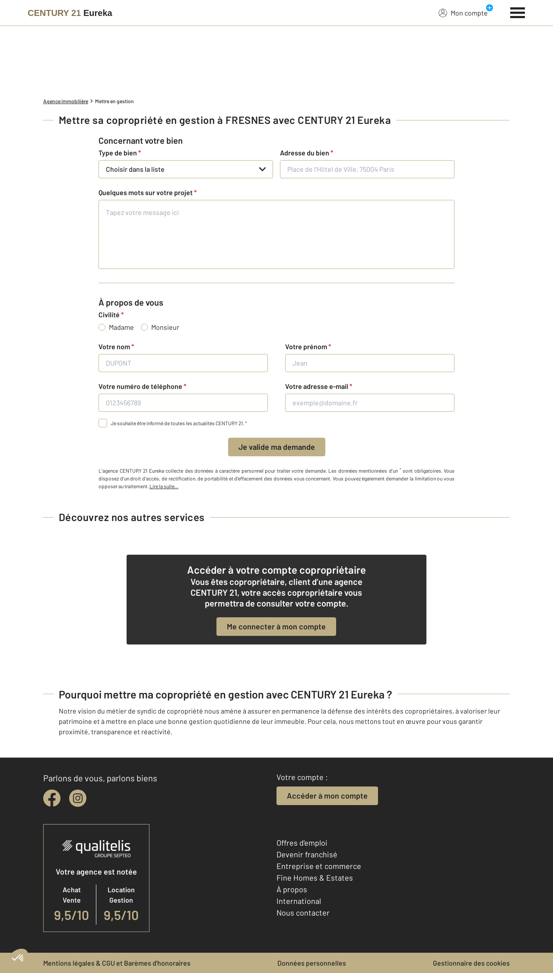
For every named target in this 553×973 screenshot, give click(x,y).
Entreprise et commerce (318, 866)
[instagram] (77, 798)
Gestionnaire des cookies (471, 963)
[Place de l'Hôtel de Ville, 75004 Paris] (367, 169)
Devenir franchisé (306, 854)
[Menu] (517, 11)
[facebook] (51, 798)
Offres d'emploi (301, 842)
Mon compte (463, 12)
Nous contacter (303, 912)
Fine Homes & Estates (314, 877)
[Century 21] (70, 13)
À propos (291, 889)
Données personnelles (311, 963)
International (298, 901)
